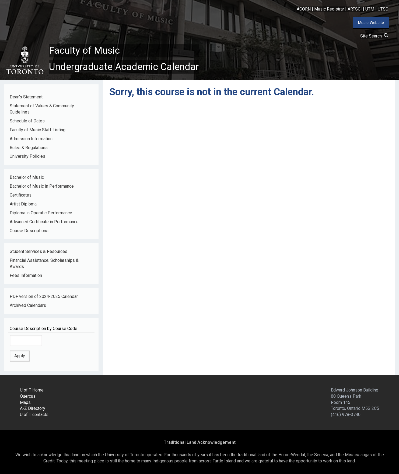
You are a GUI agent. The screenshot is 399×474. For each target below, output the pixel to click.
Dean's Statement (26, 96)
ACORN (304, 9)
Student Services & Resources (38, 251)
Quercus (28, 396)
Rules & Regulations (29, 147)
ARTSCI (355, 9)
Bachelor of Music (27, 177)
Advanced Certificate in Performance (44, 221)
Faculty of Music (84, 50)
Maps (25, 402)
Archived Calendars (28, 305)
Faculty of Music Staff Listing (37, 129)
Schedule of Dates (27, 120)
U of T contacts (34, 414)
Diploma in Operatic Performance (41, 212)
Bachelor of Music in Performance (42, 186)
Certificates (21, 195)
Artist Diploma (23, 204)
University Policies (27, 156)
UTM (369, 9)
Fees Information (26, 275)
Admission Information (31, 138)
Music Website (371, 22)
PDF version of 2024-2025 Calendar (44, 296)
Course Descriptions (29, 230)
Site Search (374, 36)
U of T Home (32, 390)
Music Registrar (329, 9)
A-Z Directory (32, 408)
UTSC (383, 9)
